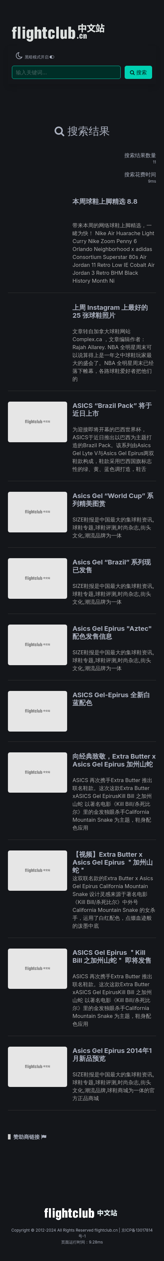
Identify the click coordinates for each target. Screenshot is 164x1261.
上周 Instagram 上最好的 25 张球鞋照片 (110, 311)
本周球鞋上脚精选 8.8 (104, 201)
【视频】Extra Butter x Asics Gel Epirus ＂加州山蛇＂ (112, 862)
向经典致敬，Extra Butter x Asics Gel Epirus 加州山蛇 (114, 760)
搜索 (138, 72)
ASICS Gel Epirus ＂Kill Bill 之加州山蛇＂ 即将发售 (111, 956)
